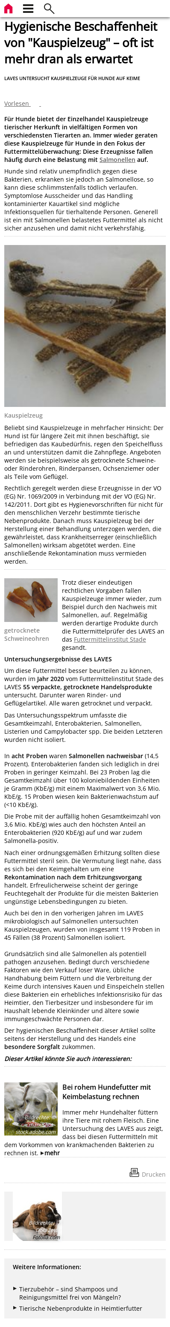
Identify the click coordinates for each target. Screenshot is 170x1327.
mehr (52, 1153)
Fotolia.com (46, 1237)
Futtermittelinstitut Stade (110, 639)
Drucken (154, 1174)
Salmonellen (117, 159)
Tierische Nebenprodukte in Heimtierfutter (80, 1308)
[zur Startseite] (9, 7)
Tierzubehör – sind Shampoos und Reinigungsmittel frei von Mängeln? (70, 1293)
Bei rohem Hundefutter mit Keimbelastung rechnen (106, 1091)
